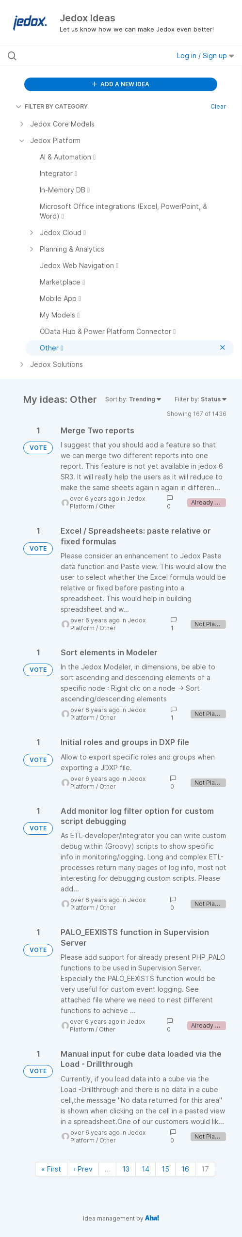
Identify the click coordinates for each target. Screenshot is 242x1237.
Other (107, 506)
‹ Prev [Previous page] (83, 1169)
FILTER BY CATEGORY (52, 106)
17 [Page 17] (205, 1169)
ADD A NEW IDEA (120, 84)
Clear (218, 106)
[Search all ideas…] (72, 56)
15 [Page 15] (165, 1169)
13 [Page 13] (125, 1169)
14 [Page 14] (145, 1169)
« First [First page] (51, 1169)
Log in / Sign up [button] (205, 55)
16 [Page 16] (185, 1169)
